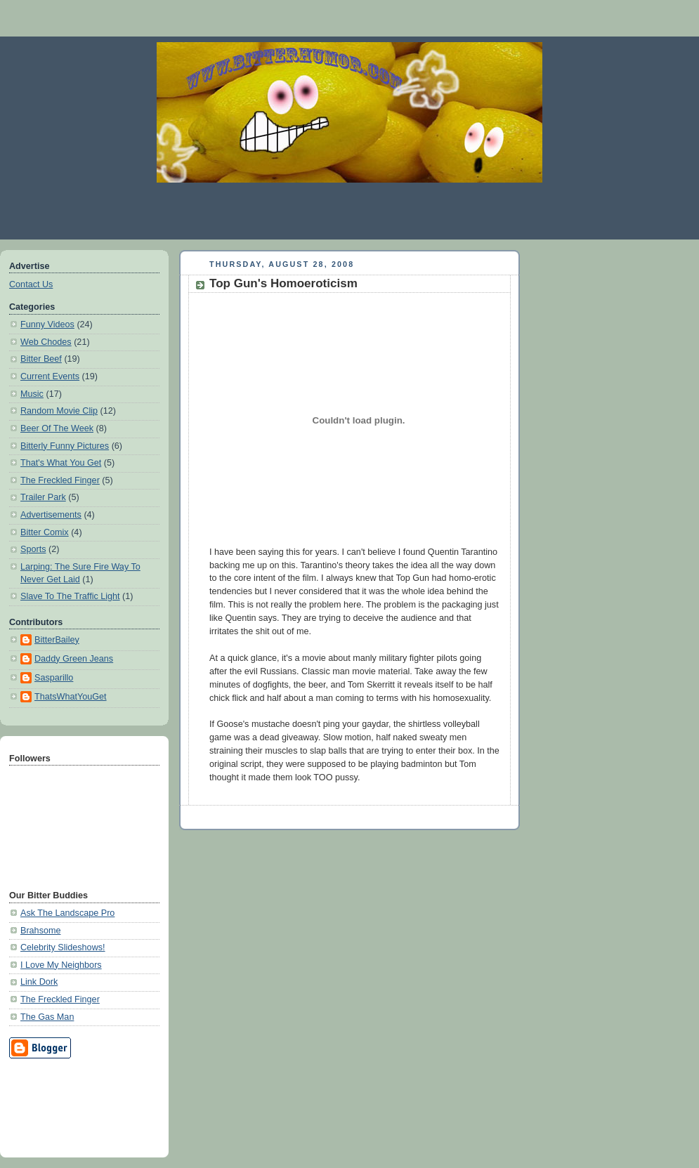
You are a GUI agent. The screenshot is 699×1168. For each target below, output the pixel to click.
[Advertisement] (72, 1105)
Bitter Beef (41, 359)
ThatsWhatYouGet (70, 697)
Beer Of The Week (56, 428)
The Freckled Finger (60, 480)
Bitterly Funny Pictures (64, 446)
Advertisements (50, 515)
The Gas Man (47, 1017)
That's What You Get (60, 463)
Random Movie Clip (59, 411)
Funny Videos (47, 324)
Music (32, 394)
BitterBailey (56, 640)
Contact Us (31, 284)
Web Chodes (46, 342)
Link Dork (39, 982)
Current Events (49, 376)
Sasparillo (53, 678)
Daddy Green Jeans (73, 659)
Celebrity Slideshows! (62, 947)
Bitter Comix (44, 532)
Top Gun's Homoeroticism (283, 283)
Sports (33, 549)
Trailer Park (43, 497)
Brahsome (40, 931)
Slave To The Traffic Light (70, 596)
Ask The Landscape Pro (67, 913)
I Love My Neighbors (61, 965)
